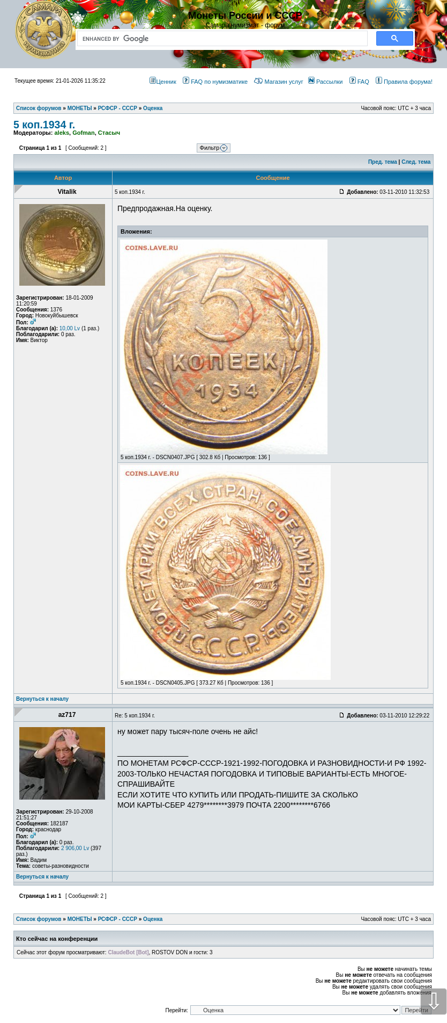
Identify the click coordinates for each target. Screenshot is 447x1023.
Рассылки (325, 81)
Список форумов (39, 919)
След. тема (415, 162)
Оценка (152, 919)
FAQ (359, 81)
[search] (220, 38)
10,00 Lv (69, 328)
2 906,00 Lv (75, 848)
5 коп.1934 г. (44, 124)
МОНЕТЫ (80, 919)
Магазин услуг (278, 81)
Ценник (163, 81)
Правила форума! (404, 81)
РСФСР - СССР (117, 919)
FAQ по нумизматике (215, 81)
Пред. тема (382, 162)
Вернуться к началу (42, 699)
